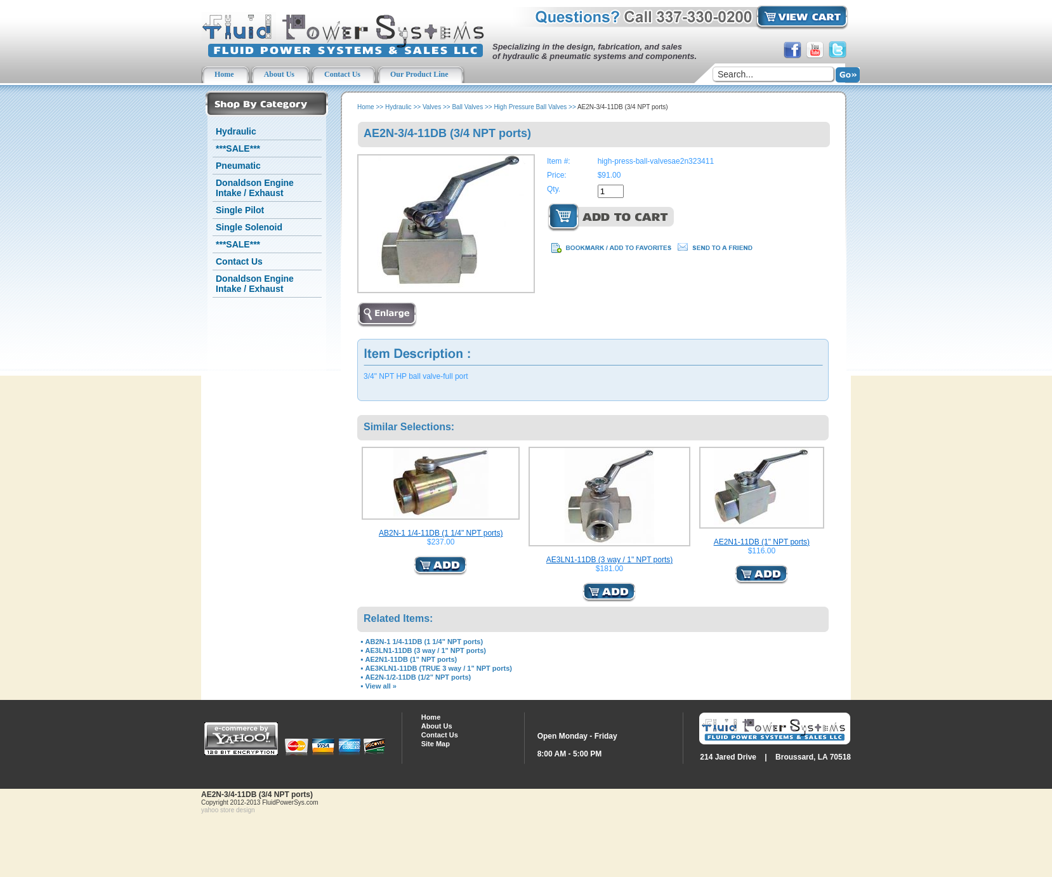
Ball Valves (467, 106)
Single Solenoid (249, 227)
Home (365, 106)
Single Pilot (240, 210)
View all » (381, 686)
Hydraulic (236, 131)
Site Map (435, 744)
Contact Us (239, 261)
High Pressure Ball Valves (530, 106)
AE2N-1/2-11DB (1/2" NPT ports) (418, 677)
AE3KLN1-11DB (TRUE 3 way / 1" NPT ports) (438, 668)
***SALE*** (238, 148)
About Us (436, 726)
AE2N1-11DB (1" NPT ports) (762, 541)
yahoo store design (228, 810)
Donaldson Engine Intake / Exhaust (255, 188)
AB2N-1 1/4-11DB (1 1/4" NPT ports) (441, 533)
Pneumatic (238, 166)
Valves (432, 106)
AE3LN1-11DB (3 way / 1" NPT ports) (609, 559)
